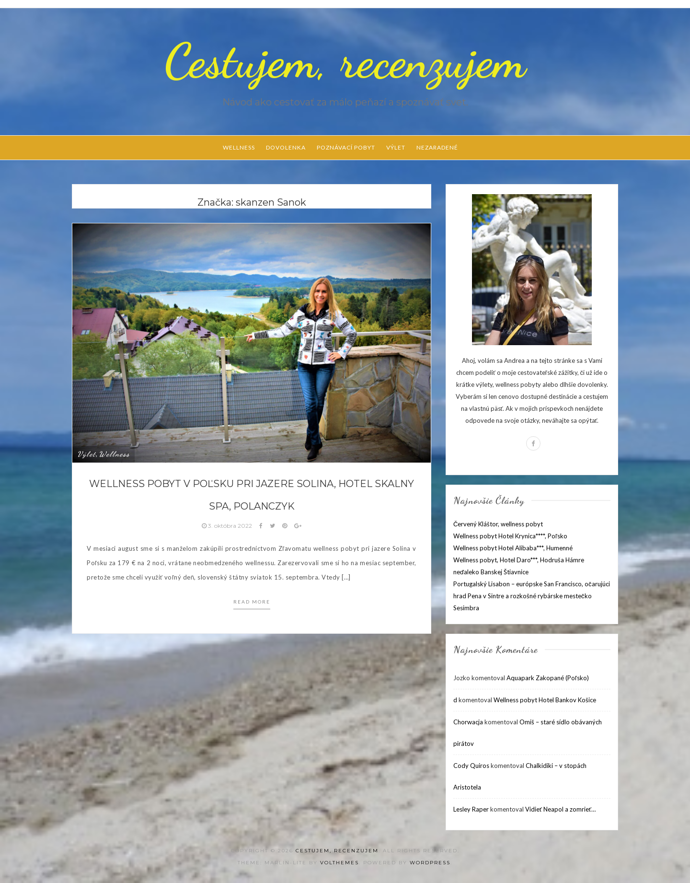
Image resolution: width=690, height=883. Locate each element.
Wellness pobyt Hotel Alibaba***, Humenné (513, 548)
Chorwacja (468, 722)
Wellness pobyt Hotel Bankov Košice (545, 700)
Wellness (239, 147)
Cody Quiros (471, 765)
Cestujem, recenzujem (345, 61)
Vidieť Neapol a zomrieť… (560, 809)
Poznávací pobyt (346, 147)
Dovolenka (286, 147)
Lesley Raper (471, 809)
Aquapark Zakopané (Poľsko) (547, 678)
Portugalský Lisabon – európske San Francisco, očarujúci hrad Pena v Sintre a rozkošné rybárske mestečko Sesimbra (531, 596)
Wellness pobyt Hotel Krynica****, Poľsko (510, 536)
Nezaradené (437, 147)
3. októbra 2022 (227, 525)
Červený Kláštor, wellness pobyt (498, 524)
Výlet (395, 147)
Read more (251, 601)
